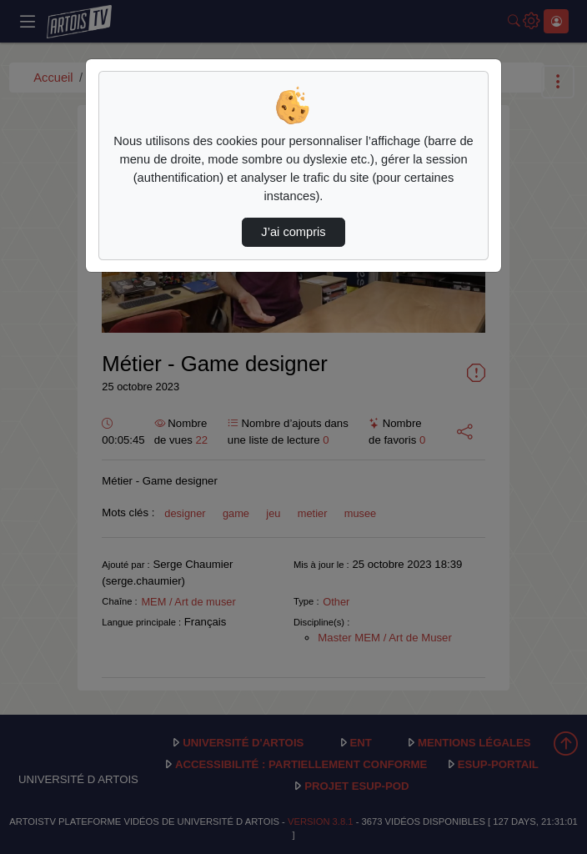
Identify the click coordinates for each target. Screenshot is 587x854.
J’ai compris (293, 232)
